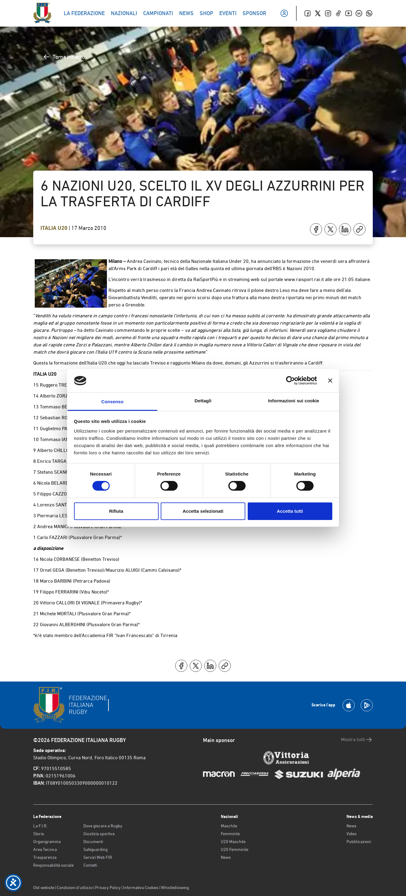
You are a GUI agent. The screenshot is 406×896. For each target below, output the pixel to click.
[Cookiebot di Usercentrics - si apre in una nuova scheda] (290, 380)
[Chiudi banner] (330, 380)
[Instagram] (328, 13)
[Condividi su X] (330, 229)
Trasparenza (44, 857)
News (226, 857)
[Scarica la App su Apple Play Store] (349, 705)
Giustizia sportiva (98, 833)
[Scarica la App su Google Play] (367, 705)
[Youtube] (348, 13)
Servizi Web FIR (97, 857)
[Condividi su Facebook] (316, 229)
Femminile (230, 833)
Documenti (93, 841)
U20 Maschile (233, 841)
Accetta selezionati (202, 511)
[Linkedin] (358, 13)
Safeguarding (95, 849)
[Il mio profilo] (284, 13)
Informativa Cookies (141, 887)
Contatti (90, 865)
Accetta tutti (290, 511)
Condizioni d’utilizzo (75, 887)
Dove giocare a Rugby (102, 825)
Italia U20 (54, 228)
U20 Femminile (234, 849)
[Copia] (359, 229)
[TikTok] (338, 13)
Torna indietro (64, 56)
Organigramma (47, 841)
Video (351, 833)
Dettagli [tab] (203, 400)
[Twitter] (317, 13)
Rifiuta (116, 511)
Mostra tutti (357, 739)
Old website (43, 887)
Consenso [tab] (112, 401)
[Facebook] (307, 13)
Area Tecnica (45, 849)
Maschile (229, 825)
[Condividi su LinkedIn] (345, 229)
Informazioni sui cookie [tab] (293, 400)
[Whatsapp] (369, 13)
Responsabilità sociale (53, 865)
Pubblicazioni (358, 841)
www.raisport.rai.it (304, 279)
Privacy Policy (108, 887)
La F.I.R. (40, 825)
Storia (38, 833)
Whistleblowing (175, 887)
